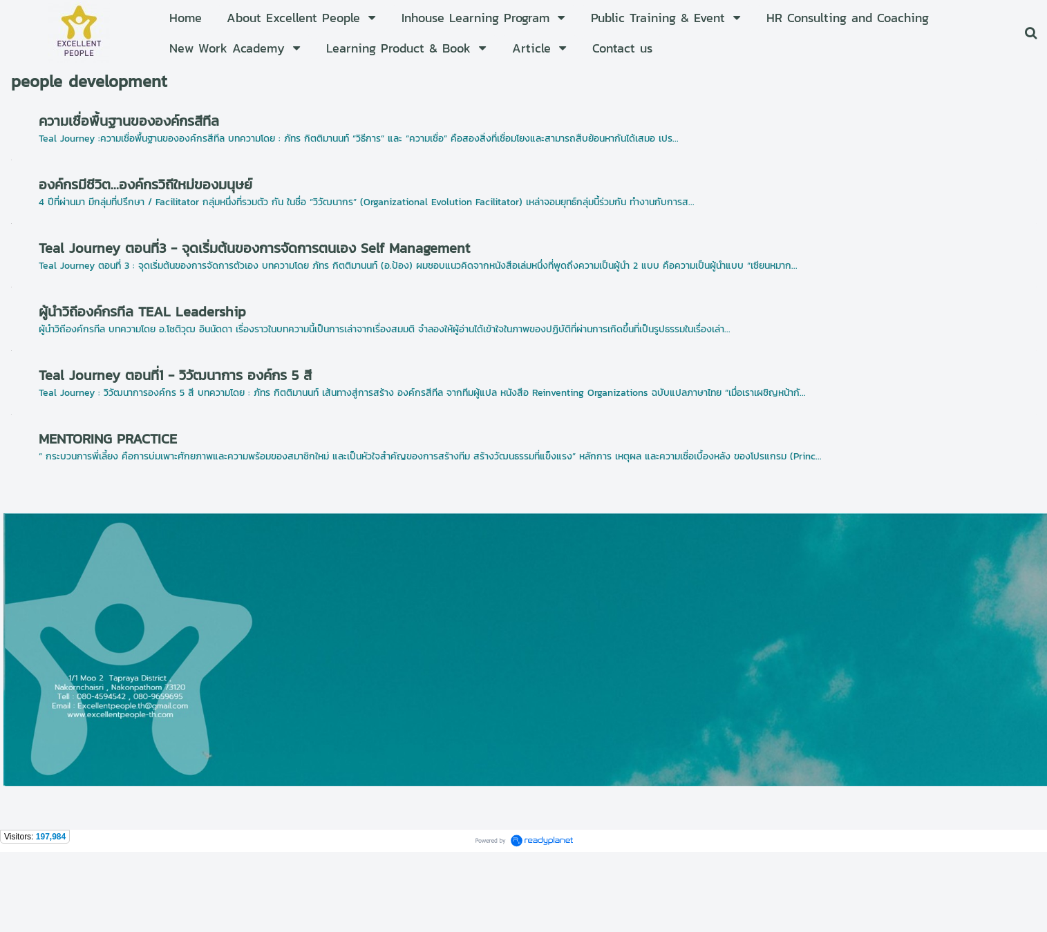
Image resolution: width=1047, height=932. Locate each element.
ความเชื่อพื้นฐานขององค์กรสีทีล (129, 121)
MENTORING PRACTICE (108, 438)
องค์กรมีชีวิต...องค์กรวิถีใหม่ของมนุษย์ (145, 184)
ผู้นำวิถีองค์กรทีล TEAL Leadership (142, 311)
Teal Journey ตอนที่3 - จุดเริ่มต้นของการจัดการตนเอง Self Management (254, 248)
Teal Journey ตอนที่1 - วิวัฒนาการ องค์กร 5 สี (175, 375)
